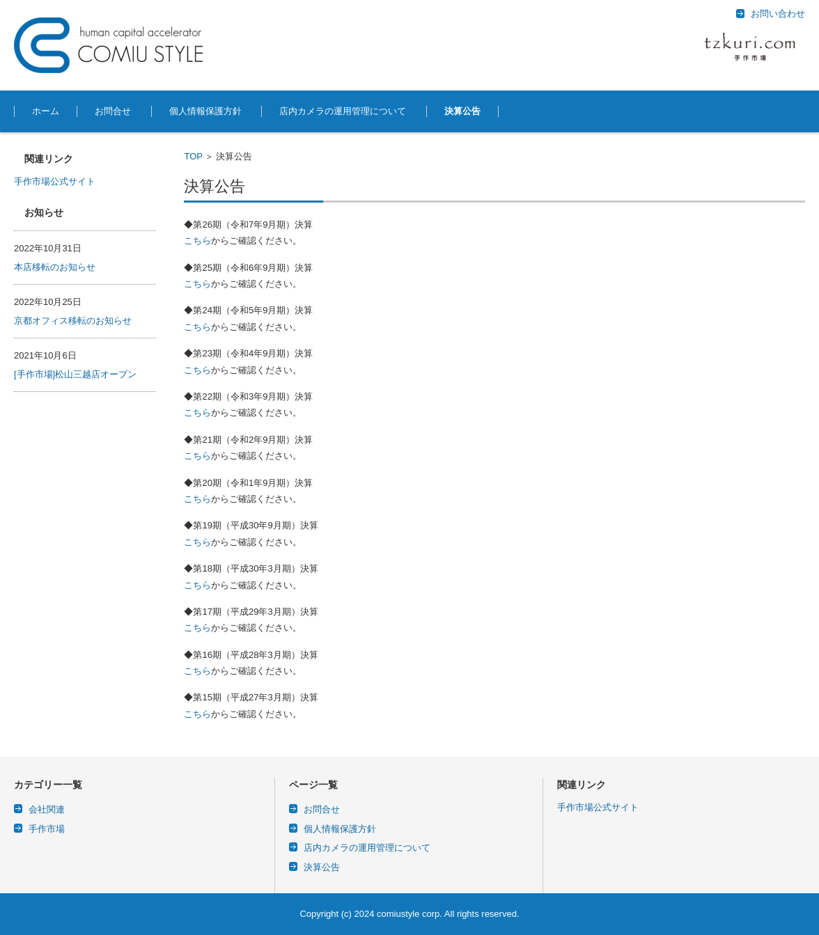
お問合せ (113, 111)
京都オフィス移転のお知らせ (73, 320)
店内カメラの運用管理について (342, 111)
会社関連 (47, 809)
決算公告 (462, 111)
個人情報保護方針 (205, 111)
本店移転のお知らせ (54, 267)
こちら (197, 240)
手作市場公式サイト (54, 181)
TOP (193, 156)
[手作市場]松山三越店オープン (75, 374)
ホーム (45, 111)
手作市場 (47, 829)
